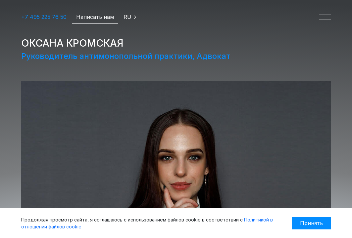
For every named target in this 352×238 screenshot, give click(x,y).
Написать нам (95, 17)
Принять (311, 223)
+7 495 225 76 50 (44, 17)
